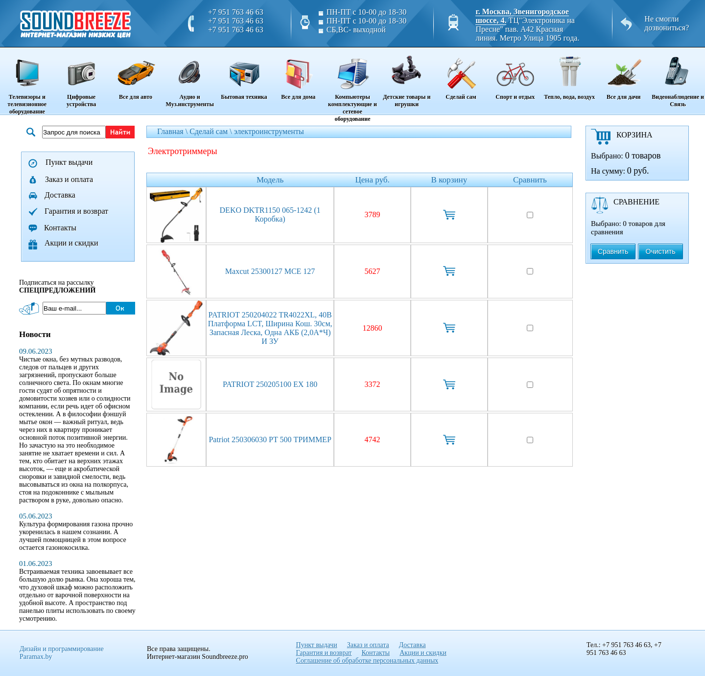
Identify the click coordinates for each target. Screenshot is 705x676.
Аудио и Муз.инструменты (190, 78)
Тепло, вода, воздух (569, 74)
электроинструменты (269, 131)
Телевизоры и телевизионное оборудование (27, 81)
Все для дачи (623, 74)
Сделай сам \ (211, 131)
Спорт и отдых (515, 74)
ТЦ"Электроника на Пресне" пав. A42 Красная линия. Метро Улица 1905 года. (527, 29)
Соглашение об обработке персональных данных (367, 660)
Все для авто (136, 74)
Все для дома (298, 74)
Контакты (60, 228)
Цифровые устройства (81, 78)
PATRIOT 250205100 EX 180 (270, 384)
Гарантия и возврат (76, 211)
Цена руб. (372, 179)
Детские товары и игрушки (406, 78)
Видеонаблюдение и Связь (678, 78)
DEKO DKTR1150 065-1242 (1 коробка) (270, 214)
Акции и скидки (71, 243)
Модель (270, 179)
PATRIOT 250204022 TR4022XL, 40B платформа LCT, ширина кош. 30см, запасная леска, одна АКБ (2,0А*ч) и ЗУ (270, 328)
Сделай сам (461, 74)
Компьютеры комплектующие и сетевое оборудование (353, 85)
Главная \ (173, 131)
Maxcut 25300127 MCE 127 (270, 271)
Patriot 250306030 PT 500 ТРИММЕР (270, 439)
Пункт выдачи (69, 162)
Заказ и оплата (69, 179)
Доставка (60, 195)
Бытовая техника (244, 74)
